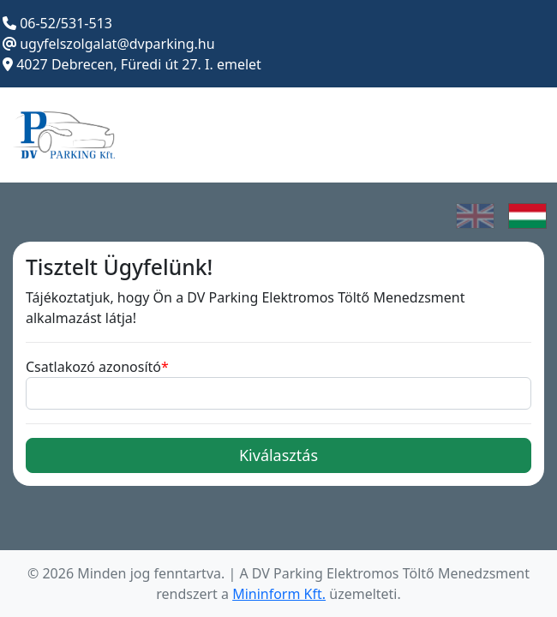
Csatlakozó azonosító (93, 366)
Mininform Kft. (279, 593)
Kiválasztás (278, 455)
